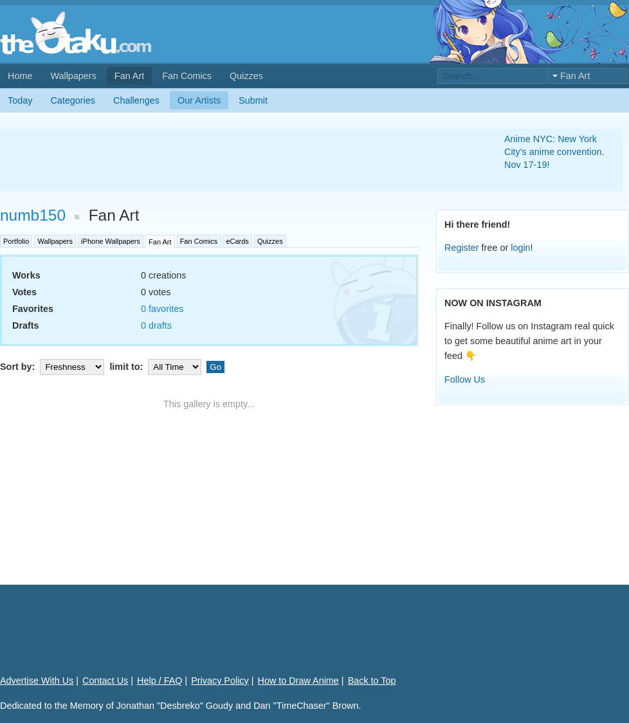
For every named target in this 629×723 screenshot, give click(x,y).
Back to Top (372, 680)
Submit (253, 100)
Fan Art (129, 76)
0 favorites (162, 309)
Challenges (136, 100)
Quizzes (246, 76)
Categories (72, 100)
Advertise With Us (36, 680)
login (520, 248)
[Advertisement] (237, 160)
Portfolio (16, 241)
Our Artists (199, 100)
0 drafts (156, 325)
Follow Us (464, 379)
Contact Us (105, 680)
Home (20, 76)
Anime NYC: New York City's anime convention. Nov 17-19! (554, 152)
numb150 (33, 215)
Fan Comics (187, 76)
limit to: (156, 367)
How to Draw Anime (298, 680)
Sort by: (53, 367)
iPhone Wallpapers (110, 241)
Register (461, 248)
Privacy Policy (220, 680)
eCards (237, 241)
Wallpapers (73, 76)
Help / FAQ (159, 680)
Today (20, 100)
